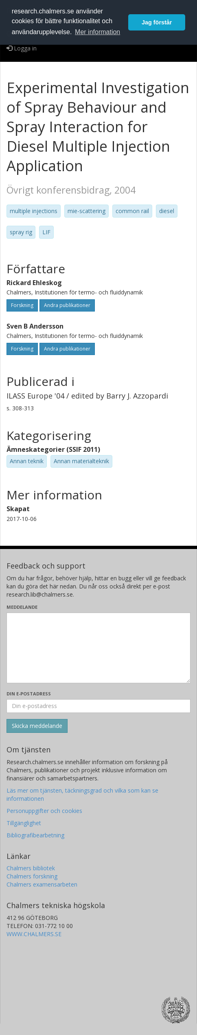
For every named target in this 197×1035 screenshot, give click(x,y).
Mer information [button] (97, 31)
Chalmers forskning (32, 876)
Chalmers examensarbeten (42, 884)
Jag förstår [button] (157, 22)
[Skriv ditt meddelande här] (98, 647)
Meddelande (22, 607)
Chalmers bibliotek (31, 868)
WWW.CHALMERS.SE (34, 934)
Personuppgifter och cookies (44, 811)
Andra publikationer (67, 305)
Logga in (22, 48)
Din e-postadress (29, 694)
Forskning (22, 305)
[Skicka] (37, 726)
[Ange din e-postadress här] (98, 706)
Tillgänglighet (24, 823)
